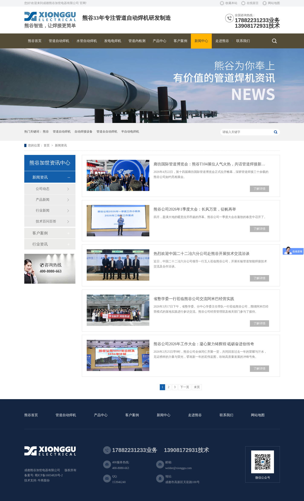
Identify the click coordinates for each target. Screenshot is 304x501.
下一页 (184, 387)
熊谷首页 (31, 415)
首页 (47, 145)
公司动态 (42, 189)
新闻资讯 (61, 145)
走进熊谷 (195, 415)
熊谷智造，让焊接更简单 (50, 25)
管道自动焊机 (62, 131)
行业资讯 (40, 244)
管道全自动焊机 (107, 131)
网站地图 (274, 3)
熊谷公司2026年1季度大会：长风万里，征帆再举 (195, 209)
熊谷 (46, 131)
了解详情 (259, 188)
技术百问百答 (46, 221)
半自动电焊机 (130, 131)
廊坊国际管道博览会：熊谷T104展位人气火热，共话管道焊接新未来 (211, 164)
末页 (197, 387)
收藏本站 (231, 3)
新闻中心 (163, 415)
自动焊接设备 (83, 131)
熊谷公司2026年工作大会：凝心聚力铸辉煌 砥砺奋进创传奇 (204, 344)
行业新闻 (42, 210)
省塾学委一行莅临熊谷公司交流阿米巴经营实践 (194, 299)
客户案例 (40, 233)
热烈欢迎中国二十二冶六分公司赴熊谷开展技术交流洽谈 (201, 253)
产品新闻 (42, 199)
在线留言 (253, 3)
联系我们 (226, 415)
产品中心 (101, 415)
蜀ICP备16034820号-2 (49, 475)
